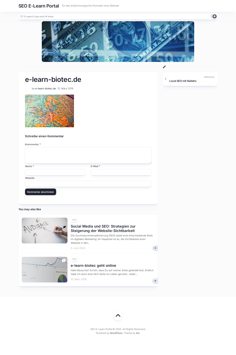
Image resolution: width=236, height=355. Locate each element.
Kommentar (33, 144)
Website (29, 178)
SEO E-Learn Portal (38, 6)
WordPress (116, 333)
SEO (74, 219)
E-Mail (95, 166)
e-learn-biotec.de (45, 88)
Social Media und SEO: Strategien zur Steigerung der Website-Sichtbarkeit (103, 228)
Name (29, 166)
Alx (138, 333)
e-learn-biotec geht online (93, 265)
